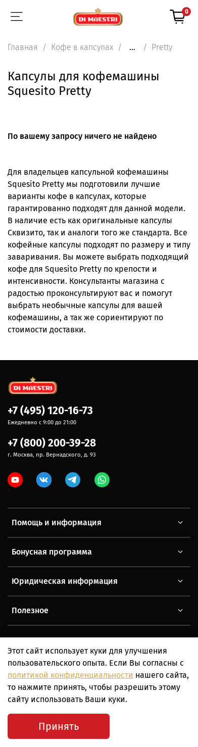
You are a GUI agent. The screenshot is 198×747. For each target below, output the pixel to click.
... (132, 47)
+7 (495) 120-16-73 (50, 411)
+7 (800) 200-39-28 (52, 443)
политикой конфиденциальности (70, 675)
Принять (58, 726)
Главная (23, 47)
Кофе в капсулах (82, 47)
